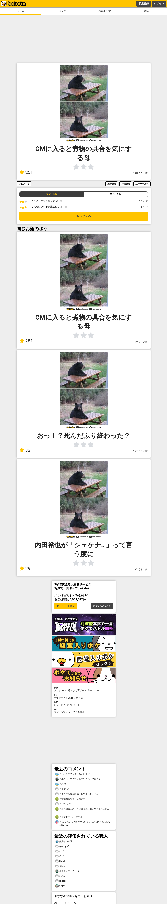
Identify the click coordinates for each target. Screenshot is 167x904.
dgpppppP (62, 846)
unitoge (60, 881)
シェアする (23, 184)
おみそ (60, 876)
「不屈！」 (62, 784)
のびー (60, 851)
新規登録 (144, 3)
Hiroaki (60, 861)
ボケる (62, 11)
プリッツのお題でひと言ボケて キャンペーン (83, 689)
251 (26, 172)
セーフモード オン (66, 606)
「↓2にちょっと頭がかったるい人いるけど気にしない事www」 (83, 823)
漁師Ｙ (60, 866)
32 (24, 450)
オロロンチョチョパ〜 (68, 871)
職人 (146, 11)
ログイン (159, 3)
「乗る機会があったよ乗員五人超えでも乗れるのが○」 (82, 810)
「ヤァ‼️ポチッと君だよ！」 (71, 817)
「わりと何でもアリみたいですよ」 (74, 774)
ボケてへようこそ (102, 606)
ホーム (20, 11)
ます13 (144, 206)
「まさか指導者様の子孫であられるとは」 (78, 794)
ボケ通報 (111, 184)
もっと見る (83, 216)
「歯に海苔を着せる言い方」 (71, 799)
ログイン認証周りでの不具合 (83, 711)
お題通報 (125, 184)
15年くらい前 (140, 173)
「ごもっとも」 (64, 804)
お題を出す (104, 11)
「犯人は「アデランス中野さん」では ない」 (79, 779)
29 (24, 568)
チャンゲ (143, 200)
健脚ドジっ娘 (63, 841)
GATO (60, 886)
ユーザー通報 (142, 184)
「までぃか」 (63, 789)
